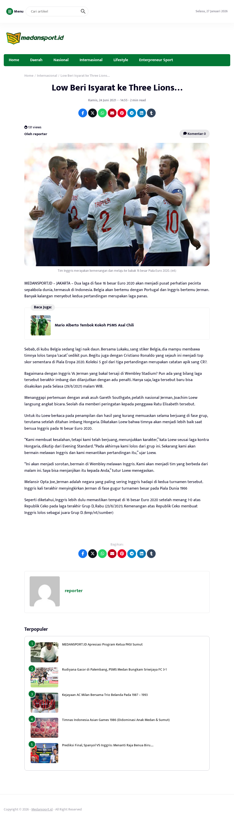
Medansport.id (42, 809)
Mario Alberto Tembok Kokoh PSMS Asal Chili (94, 325)
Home (14, 60)
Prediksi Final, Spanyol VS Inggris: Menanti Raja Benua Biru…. (107, 745)
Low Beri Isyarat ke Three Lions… (117, 87)
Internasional (91, 60)
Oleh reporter (35, 134)
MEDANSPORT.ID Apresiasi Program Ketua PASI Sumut (102, 644)
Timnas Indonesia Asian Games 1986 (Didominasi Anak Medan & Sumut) (116, 720)
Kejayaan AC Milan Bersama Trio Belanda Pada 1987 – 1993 (105, 695)
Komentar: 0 (194, 134)
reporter (74, 591)
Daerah (36, 60)
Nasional (61, 60)
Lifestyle (120, 60)
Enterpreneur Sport (156, 60)
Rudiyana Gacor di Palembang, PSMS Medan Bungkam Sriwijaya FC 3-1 (114, 669)
